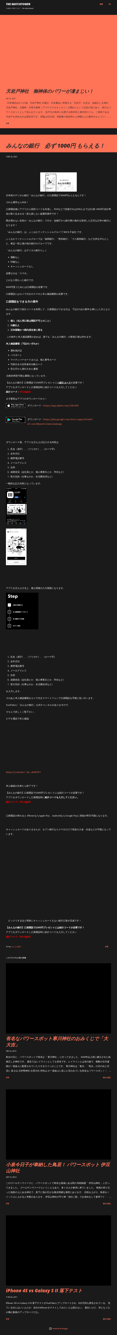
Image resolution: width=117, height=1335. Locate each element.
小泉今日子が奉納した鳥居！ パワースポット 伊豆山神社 (58, 1167)
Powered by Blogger (58, 1328)
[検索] (101, 4)
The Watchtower (18, 4)
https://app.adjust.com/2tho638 (61, 405)
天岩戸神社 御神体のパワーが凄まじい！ (50, 91)
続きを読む (107, 1077)
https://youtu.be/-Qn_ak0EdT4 (23, 772)
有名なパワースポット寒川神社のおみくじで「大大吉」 (57, 1041)
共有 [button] (7, 123)
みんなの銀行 (16, 947)
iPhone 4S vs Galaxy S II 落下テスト (44, 1290)
